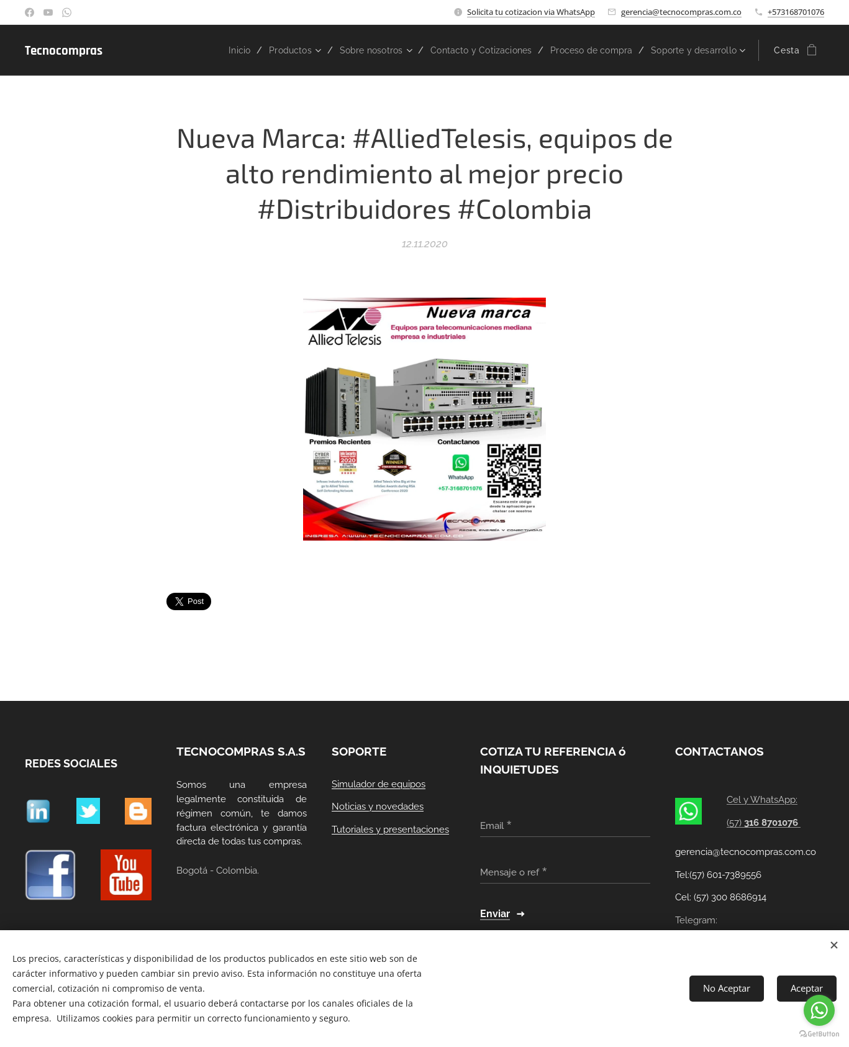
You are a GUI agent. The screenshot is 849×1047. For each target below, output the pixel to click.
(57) (764, 822)
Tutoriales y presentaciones (390, 829)
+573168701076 (796, 11)
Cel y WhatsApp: (762, 799)
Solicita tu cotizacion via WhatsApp (531, 11)
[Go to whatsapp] (819, 1010)
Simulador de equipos (378, 783)
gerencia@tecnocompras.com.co (681, 11)
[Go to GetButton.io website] (819, 1034)
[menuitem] (209, 50)
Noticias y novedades (378, 806)
